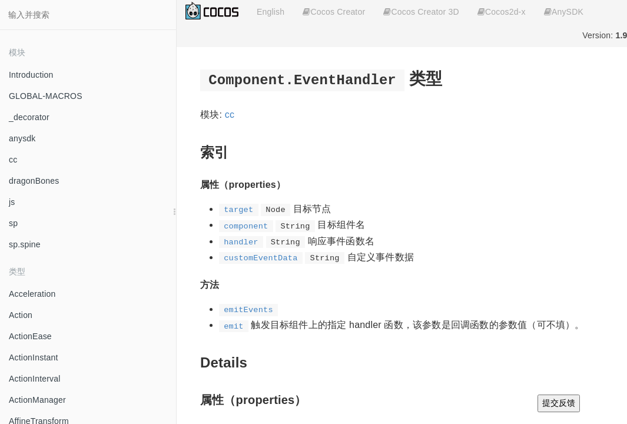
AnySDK (563, 11)
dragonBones (34, 181)
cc (13, 159)
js (12, 202)
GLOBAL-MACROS (45, 96)
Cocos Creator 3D (421, 11)
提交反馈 (558, 403)
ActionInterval (35, 378)
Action (20, 315)
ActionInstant (33, 357)
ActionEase (30, 336)
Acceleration (32, 294)
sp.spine (25, 244)
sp (13, 223)
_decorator (29, 117)
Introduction (31, 75)
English (270, 11)
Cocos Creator (334, 11)
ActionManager (37, 400)
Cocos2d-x (501, 11)
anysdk (22, 138)
